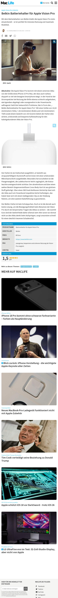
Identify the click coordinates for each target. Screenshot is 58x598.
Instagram (40, 595)
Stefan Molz (12, 31)
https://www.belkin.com (24, 239)
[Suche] (52, 3)
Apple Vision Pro (27, 266)
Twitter (39, 589)
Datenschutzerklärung (11, 595)
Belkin (36, 266)
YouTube (40, 592)
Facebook (40, 586)
